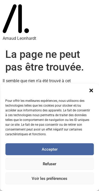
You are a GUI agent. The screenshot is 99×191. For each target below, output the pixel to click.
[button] (91, 90)
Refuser (49, 164)
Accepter (50, 149)
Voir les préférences (49, 178)
